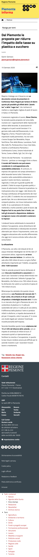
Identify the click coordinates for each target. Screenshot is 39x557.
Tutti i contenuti (10, 494)
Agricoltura (12, 515)
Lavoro (10, 533)
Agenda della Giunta (15, 499)
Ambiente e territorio (16, 517)
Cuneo (4, 415)
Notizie (11, 496)
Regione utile (13, 543)
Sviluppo (11, 551)
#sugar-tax (20, 354)
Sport (10, 548)
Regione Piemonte (8, 2)
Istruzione (12, 530)
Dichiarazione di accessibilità (12, 455)
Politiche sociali (14, 538)
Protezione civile (14, 541)
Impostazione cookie (10, 439)
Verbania (17, 412)
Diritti (10, 522)
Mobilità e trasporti (15, 535)
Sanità (10, 546)
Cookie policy (6, 466)
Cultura (11, 520)
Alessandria (6, 407)
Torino (16, 409)
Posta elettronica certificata (11, 482)
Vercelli (16, 415)
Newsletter (12, 507)
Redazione (12, 504)
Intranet (4, 487)
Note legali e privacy (9, 461)
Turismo (11, 554)
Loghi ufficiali (6, 471)
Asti (3, 409)
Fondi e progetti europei (17, 525)
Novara (16, 407)
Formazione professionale (18, 528)
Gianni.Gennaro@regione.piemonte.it (15, 59)
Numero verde (7, 422)
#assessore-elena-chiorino (12, 357)
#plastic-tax (10, 354)
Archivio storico (14, 509)
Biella (4, 412)
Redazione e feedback (9, 476)
